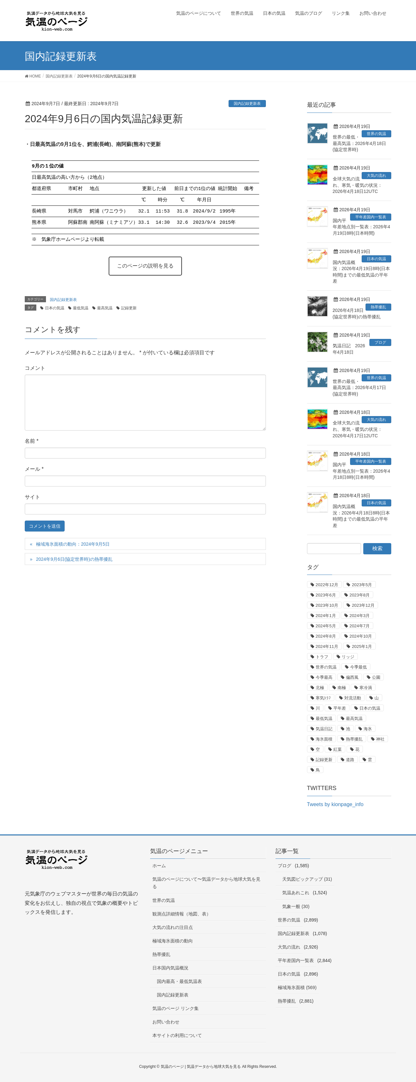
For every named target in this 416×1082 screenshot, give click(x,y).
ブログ (380, 342)
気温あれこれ (295, 892)
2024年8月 (326, 636)
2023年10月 (327, 605)
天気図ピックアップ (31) (307, 879)
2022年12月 (327, 584)
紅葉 (337, 749)
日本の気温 (54, 308)
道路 (350, 759)
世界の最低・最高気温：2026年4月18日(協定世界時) (359, 143)
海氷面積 (324, 739)
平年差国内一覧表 (370, 217)
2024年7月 (359, 625)
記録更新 (129, 308)
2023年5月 (362, 584)
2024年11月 (327, 646)
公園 (376, 677)
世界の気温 (376, 134)
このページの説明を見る (145, 265)
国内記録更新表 (247, 103)
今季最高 (324, 677)
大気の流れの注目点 (172, 927)
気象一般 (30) (296, 906)
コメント (35, 368)
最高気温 (105, 308)
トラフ (322, 656)
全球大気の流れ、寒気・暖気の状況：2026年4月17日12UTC (357, 429)
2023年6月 (326, 595)
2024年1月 (326, 615)
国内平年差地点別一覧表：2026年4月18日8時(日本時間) (361, 471)
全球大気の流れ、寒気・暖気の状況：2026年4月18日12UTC (357, 185)
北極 (320, 687)
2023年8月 (359, 595)
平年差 (339, 708)
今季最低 (358, 667)
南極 (342, 687)
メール (34, 469)
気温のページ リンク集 (175, 1008)
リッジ (348, 656)
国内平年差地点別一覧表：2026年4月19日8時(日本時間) (361, 227)
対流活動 (352, 698)
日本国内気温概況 (170, 967)
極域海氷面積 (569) (297, 987)
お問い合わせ (165, 1021)
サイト (32, 497)
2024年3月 (359, 615)
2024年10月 (360, 636)
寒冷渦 (365, 687)
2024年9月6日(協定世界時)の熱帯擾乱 (74, 559)
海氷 (368, 728)
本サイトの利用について (177, 1035)
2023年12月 (363, 605)
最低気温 (80, 308)
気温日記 (324, 728)
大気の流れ (376, 175)
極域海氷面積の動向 (172, 940)
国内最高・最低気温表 (179, 981)
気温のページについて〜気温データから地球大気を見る (206, 883)
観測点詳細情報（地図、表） (181, 913)
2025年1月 (362, 646)
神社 (380, 739)
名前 (32, 441)
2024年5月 (326, 625)
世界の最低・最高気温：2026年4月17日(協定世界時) (359, 387)
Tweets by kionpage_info (335, 804)
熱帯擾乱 (378, 307)
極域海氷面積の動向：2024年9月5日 (73, 544)
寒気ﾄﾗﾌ (323, 698)
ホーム (159, 865)
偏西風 (352, 677)
